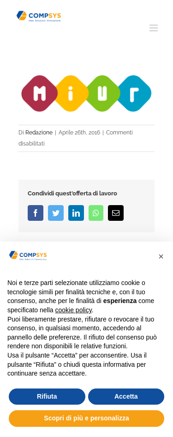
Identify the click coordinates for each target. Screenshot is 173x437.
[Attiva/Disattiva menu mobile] (154, 28)
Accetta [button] (126, 396)
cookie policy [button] (73, 310)
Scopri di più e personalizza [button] (86, 418)
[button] (161, 256)
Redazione (39, 132)
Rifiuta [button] (47, 396)
